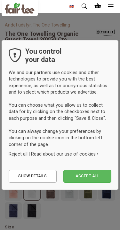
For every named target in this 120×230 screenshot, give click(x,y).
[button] (72, 6)
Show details (32, 176)
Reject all (18, 154)
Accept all (88, 176)
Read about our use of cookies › (64, 154)
